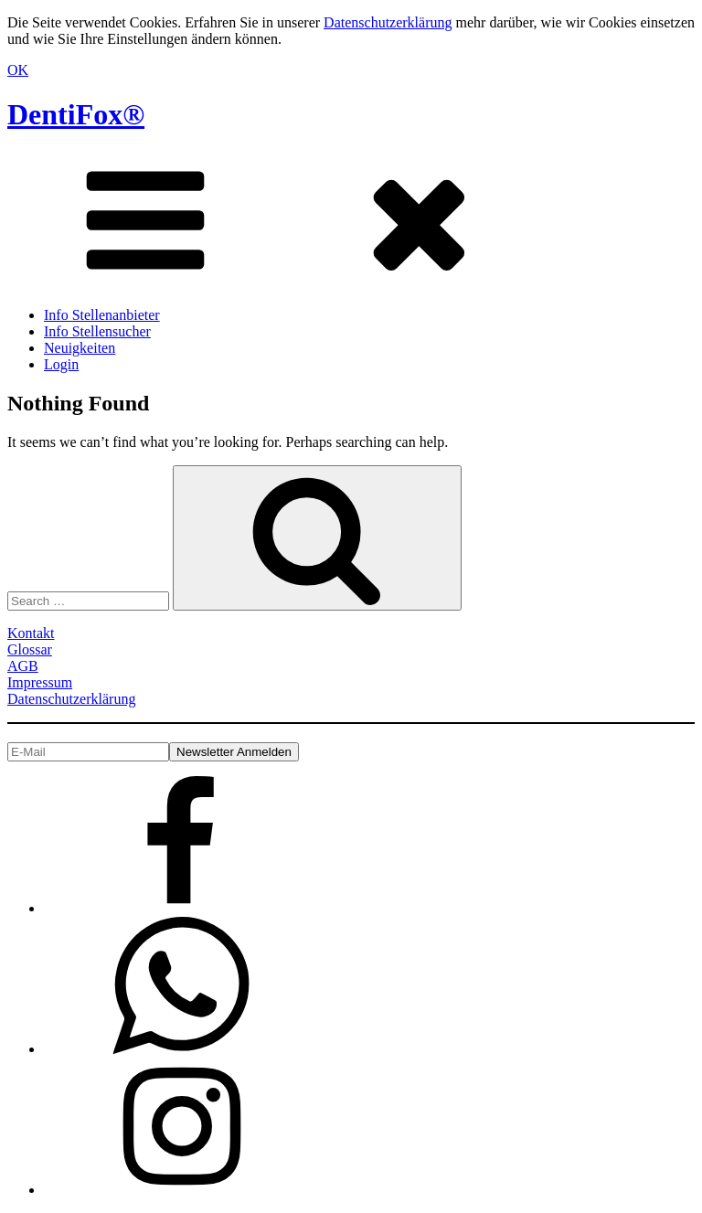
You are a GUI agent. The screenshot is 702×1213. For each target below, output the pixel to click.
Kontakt (31, 633)
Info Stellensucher (97, 331)
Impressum (39, 682)
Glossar (29, 649)
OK (17, 70)
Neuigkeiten (79, 348)
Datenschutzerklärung (388, 22)
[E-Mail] (88, 751)
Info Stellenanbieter (102, 315)
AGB (22, 666)
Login (61, 364)
